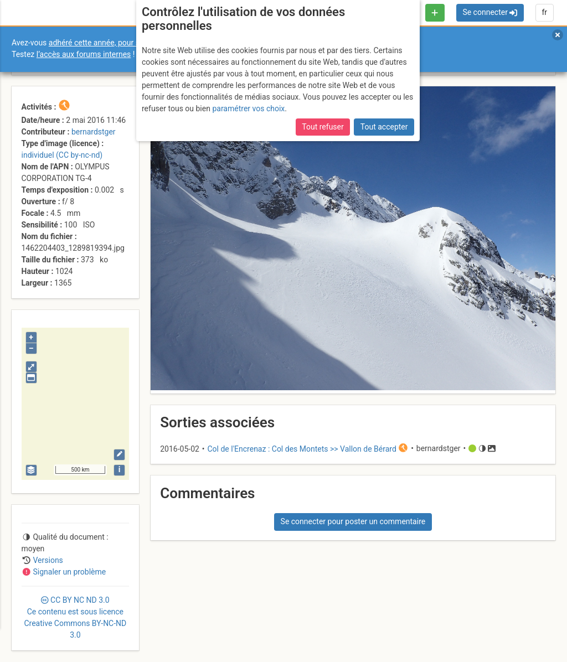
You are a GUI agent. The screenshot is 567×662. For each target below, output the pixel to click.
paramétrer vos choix (248, 106)
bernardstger (93, 131)
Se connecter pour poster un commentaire (353, 521)
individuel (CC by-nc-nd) (62, 155)
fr (544, 12)
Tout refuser (322, 125)
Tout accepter (384, 125)
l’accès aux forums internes (84, 54)
